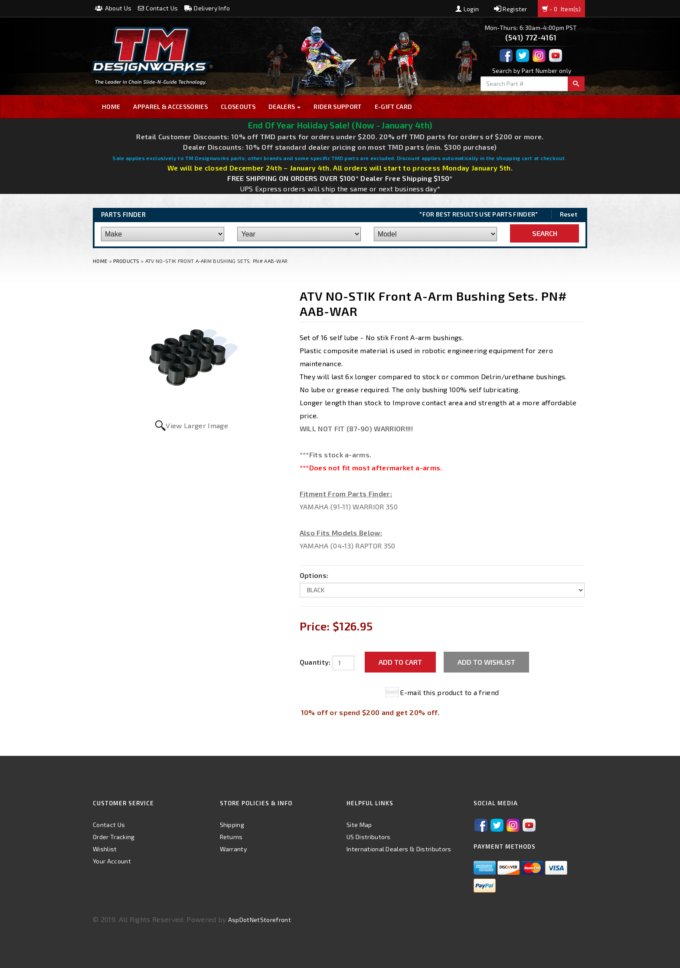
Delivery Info (207, 8)
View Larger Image (197, 425)
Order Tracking (113, 836)
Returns (231, 836)
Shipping (232, 824)
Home (111, 106)
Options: (314, 575)
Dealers (284, 106)
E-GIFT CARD (393, 106)
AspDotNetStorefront (259, 919)
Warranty (233, 849)
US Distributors (369, 836)
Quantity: (315, 662)
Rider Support (337, 106)
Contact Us (158, 8)
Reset (569, 214)
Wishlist (105, 849)
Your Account (112, 861)
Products (126, 261)
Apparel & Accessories (170, 106)
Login (467, 9)
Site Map (359, 824)
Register (510, 9)
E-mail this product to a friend (449, 692)
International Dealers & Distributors (399, 849)
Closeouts (238, 106)
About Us (113, 8)
